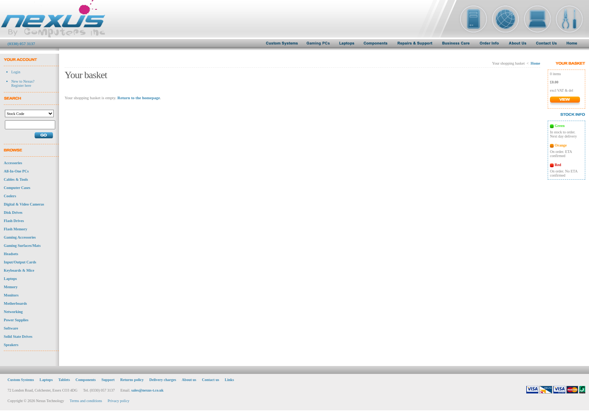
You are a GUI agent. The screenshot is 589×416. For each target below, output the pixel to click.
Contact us (210, 380)
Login (15, 72)
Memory (11, 287)
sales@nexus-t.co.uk (147, 390)
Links (229, 380)
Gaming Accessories (20, 237)
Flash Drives (14, 221)
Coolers (10, 196)
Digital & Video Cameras (24, 204)
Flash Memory (15, 229)
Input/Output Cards (20, 262)
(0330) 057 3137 (21, 43)
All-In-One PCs (16, 171)
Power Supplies (16, 320)
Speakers (11, 345)
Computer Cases (17, 188)
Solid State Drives (18, 336)
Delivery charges (162, 380)
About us (189, 380)
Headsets (11, 254)
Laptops (10, 279)
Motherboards (15, 303)
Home (535, 63)
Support (108, 380)
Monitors (11, 295)
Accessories (13, 163)
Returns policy (132, 380)
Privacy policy (119, 401)
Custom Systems (21, 380)
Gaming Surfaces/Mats (22, 246)
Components (86, 380)
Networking (13, 312)
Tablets (64, 380)
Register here (21, 85)
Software (11, 328)
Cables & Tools (16, 179)
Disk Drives (13, 212)
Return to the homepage (139, 97)
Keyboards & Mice (19, 270)
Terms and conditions (86, 401)
